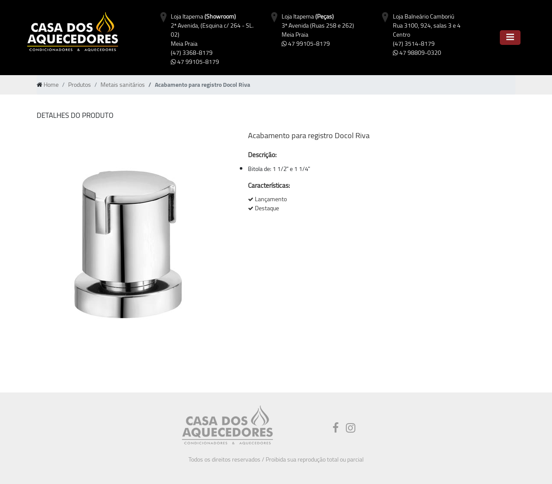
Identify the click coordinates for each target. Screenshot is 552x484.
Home (51, 84)
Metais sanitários (122, 84)
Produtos (79, 84)
